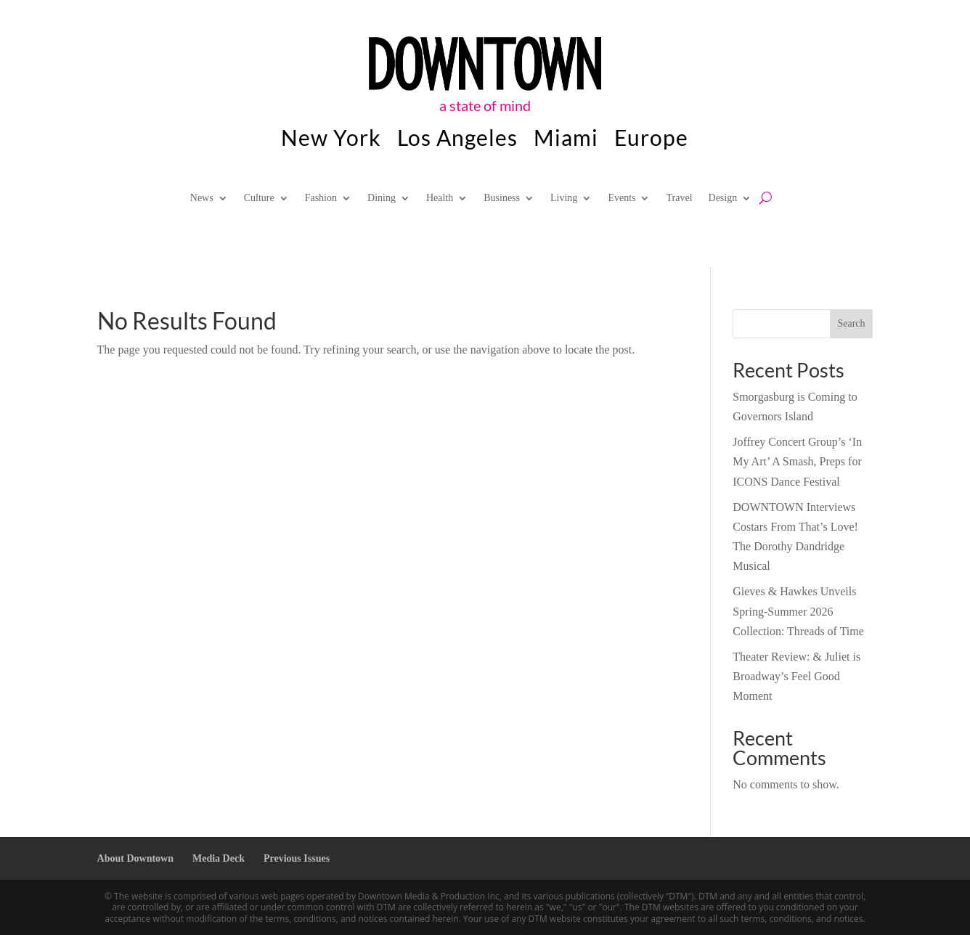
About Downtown (135, 858)
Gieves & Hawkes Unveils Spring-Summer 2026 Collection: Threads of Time (798, 611)
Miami (566, 140)
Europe (651, 140)
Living (563, 198)
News (201, 198)
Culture (259, 198)
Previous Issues (297, 858)
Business (502, 198)
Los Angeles (457, 140)
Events (621, 198)
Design (723, 198)
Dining (381, 198)
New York (331, 140)
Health (439, 198)
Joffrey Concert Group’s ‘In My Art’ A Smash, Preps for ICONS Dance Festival (797, 461)
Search (851, 323)
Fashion (321, 198)
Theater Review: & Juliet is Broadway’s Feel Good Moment (796, 676)
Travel (679, 198)
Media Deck (218, 858)
